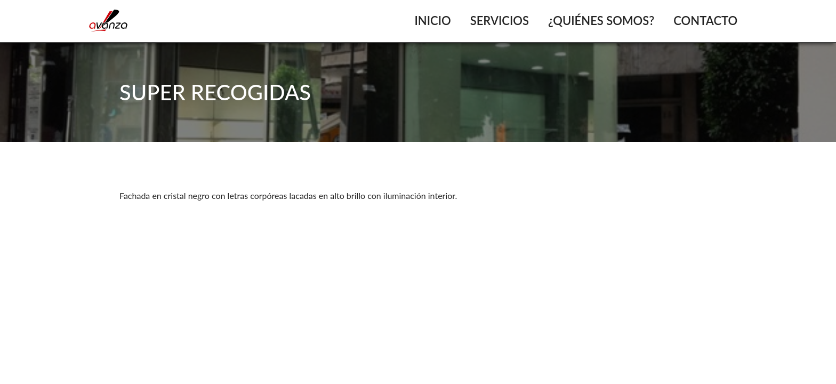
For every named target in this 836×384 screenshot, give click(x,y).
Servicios (499, 20)
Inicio (432, 20)
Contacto (705, 20)
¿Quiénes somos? (601, 20)
